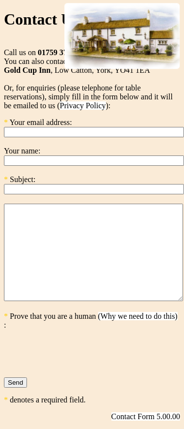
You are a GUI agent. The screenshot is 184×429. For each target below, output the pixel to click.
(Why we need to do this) (138, 316)
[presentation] (78, 349)
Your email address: (40, 122)
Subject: (22, 179)
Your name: (22, 151)
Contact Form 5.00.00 (145, 416)
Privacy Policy (83, 105)
